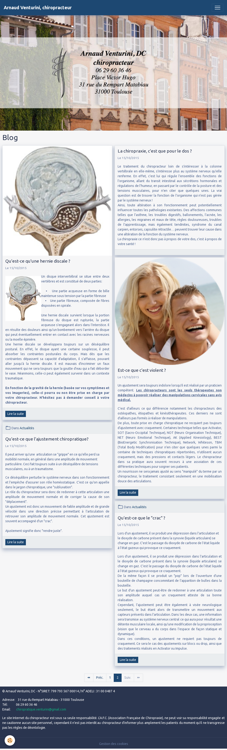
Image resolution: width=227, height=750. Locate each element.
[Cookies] (10, 740)
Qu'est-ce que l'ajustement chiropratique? (47, 438)
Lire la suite (15, 414)
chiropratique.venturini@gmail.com (41, 709)
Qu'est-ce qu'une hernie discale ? (37, 261)
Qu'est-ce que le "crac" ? (141, 517)
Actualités (27, 428)
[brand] (38, 7)
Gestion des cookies (113, 744)
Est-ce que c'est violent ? (142, 370)
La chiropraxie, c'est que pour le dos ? (155, 150)
